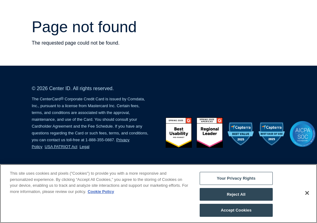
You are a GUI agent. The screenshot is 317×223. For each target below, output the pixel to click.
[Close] (307, 193)
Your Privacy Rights (236, 178)
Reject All (236, 194)
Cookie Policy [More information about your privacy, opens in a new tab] (101, 191)
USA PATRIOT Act (61, 146)
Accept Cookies (236, 210)
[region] (158, 193)
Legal (84, 146)
